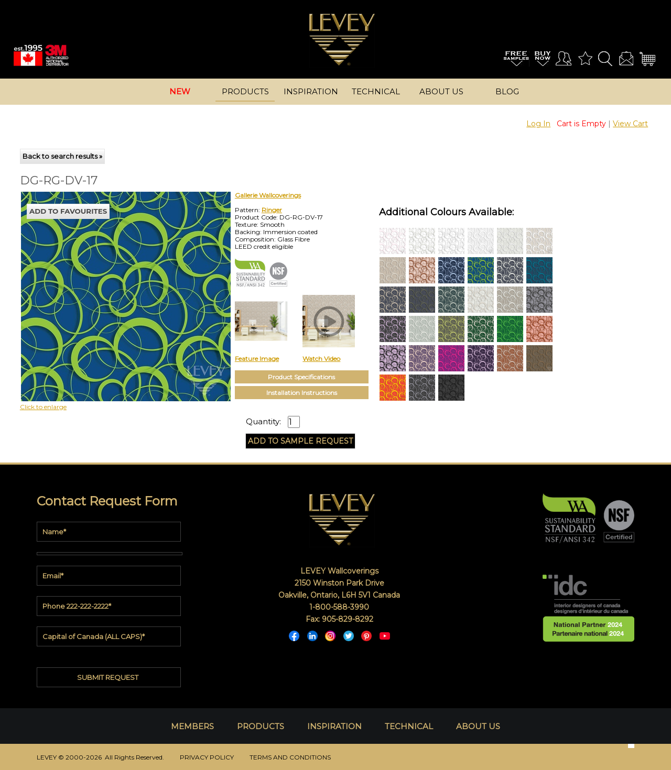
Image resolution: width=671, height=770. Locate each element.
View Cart (630, 123)
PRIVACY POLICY (207, 757)
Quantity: (263, 421)
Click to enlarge (43, 407)
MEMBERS (192, 726)
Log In (538, 123)
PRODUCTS (260, 726)
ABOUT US (478, 726)
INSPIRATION (334, 726)
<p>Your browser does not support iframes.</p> (106, 283)
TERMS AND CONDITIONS (290, 757)
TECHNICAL (409, 726)
